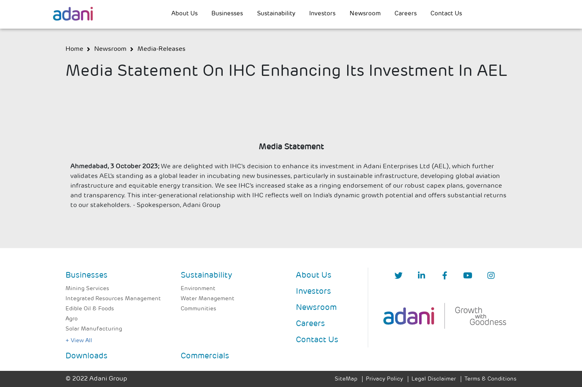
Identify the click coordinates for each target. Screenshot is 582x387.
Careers (405, 14)
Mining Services (87, 289)
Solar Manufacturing (93, 329)
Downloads (86, 356)
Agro (71, 319)
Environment (198, 289)
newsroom (110, 49)
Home (74, 49)
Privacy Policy (384, 379)
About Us (184, 14)
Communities (198, 309)
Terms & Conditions (490, 379)
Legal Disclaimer (433, 379)
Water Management (207, 299)
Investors (322, 14)
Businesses (227, 14)
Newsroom (365, 14)
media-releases (161, 49)
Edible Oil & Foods (89, 309)
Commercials (205, 356)
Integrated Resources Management (113, 299)
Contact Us (446, 14)
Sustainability (276, 14)
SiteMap (346, 379)
